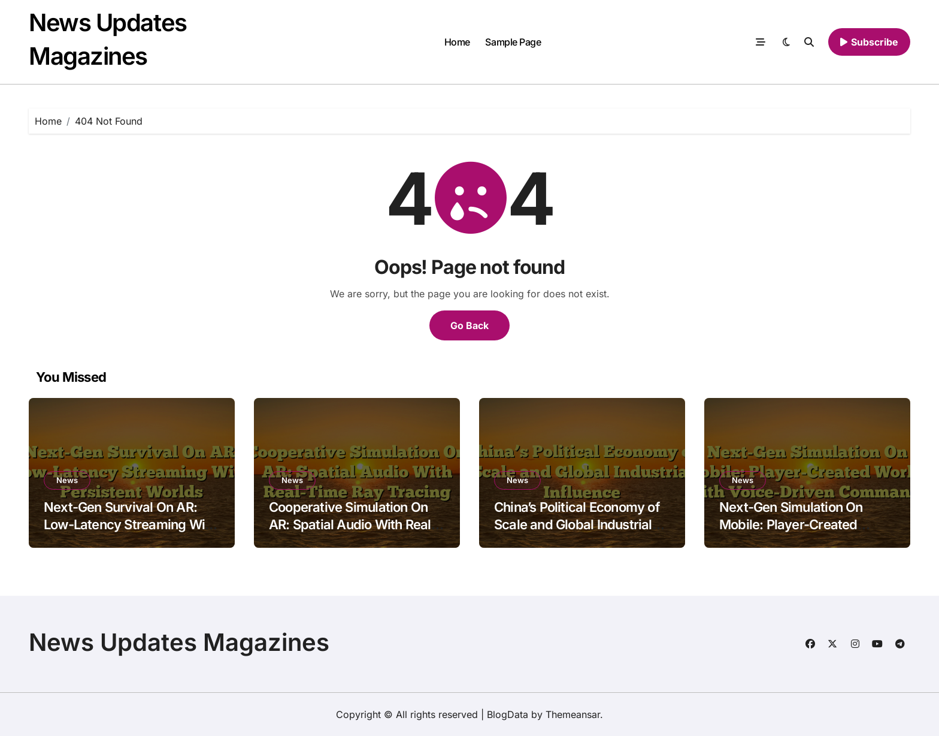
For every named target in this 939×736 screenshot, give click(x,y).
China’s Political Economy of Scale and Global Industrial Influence (577, 524)
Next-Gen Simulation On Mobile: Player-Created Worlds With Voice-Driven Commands (796, 532)
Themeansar (573, 714)
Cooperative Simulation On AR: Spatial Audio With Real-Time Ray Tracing (353, 524)
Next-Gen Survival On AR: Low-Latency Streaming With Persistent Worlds (130, 524)
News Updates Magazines (179, 642)
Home (457, 42)
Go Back (469, 325)
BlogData (507, 714)
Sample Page (513, 42)
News (67, 480)
